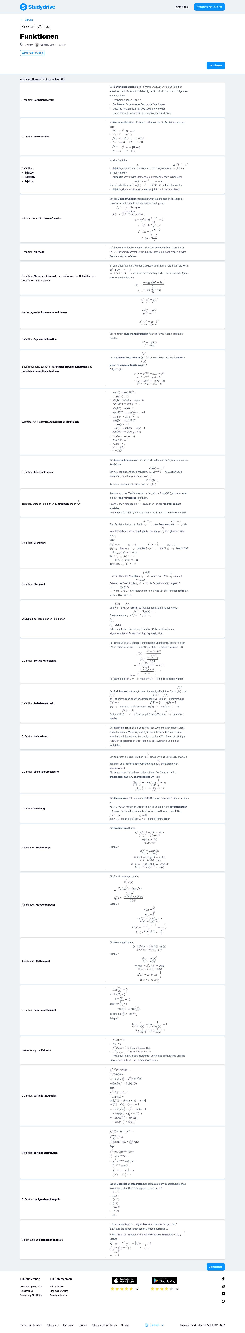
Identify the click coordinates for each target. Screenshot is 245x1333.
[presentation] (118, 133)
